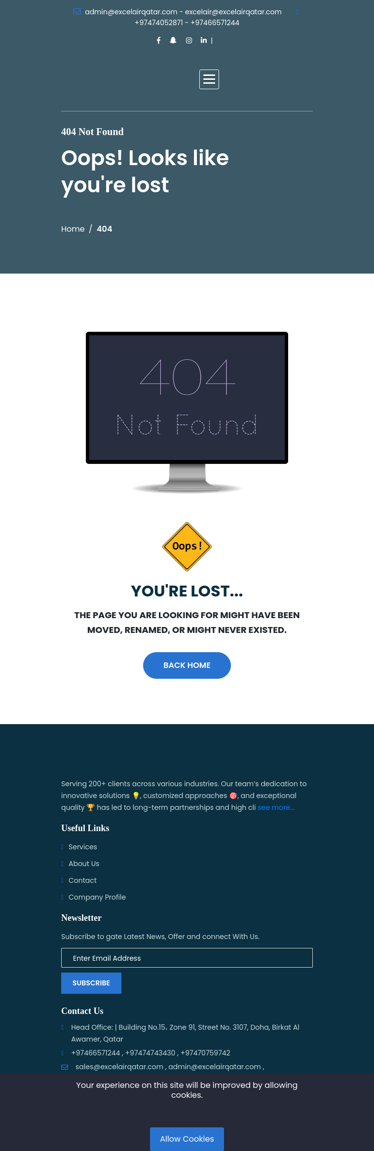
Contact (83, 880)
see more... (276, 807)
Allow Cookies (187, 1139)
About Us (84, 864)
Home (73, 229)
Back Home (186, 665)
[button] (209, 79)
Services (83, 847)
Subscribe (91, 983)
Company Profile (97, 897)
